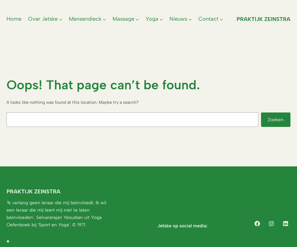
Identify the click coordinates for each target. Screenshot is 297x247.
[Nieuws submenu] (190, 19)
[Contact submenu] (221, 19)
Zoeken (276, 119)
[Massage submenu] (137, 19)
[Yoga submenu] (161, 19)
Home (14, 19)
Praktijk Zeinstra (263, 19)
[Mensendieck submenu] (104, 19)
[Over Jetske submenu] (60, 19)
